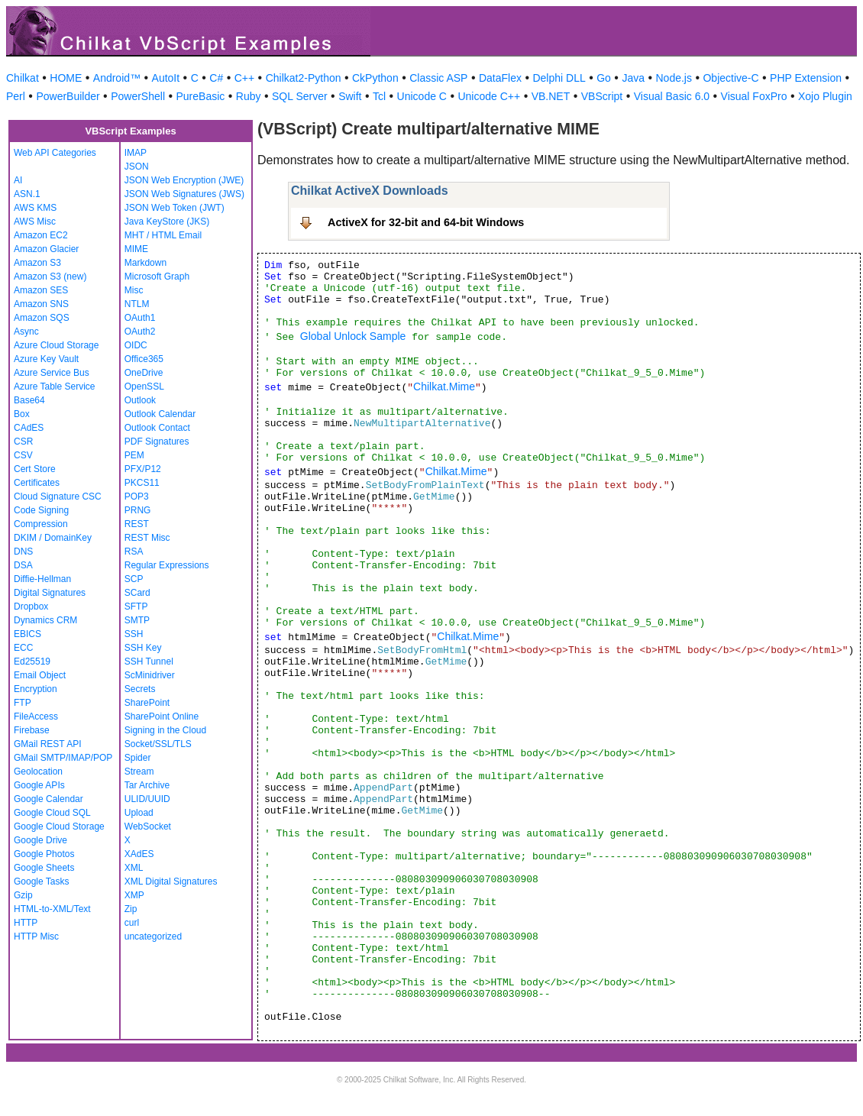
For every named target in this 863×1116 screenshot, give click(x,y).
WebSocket (147, 826)
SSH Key (143, 647)
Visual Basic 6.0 (671, 96)
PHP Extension (806, 78)
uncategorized (153, 936)
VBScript (601, 96)
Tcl (379, 96)
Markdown (145, 262)
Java (633, 78)
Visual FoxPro (754, 96)
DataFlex (500, 78)
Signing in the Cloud (165, 730)
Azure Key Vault (46, 359)
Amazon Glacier (46, 249)
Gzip (23, 895)
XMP (134, 895)
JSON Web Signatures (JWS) (184, 194)
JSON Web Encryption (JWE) (184, 180)
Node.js (674, 78)
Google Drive (40, 840)
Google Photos (44, 854)
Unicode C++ (488, 96)
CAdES (29, 427)
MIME (136, 249)
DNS (23, 551)
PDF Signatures (156, 441)
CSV (23, 455)
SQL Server (300, 96)
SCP (134, 579)
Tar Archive (147, 785)
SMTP (137, 620)
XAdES (139, 854)
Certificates (37, 482)
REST (136, 524)
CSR (23, 441)
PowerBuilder (67, 96)
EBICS (27, 634)
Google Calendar (48, 799)
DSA (23, 565)
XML (134, 867)
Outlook (140, 400)
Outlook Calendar (160, 414)
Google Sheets (44, 867)
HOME (66, 78)
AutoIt (166, 78)
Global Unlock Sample (353, 336)
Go (603, 78)
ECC (23, 647)
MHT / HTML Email (163, 235)
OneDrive (143, 372)
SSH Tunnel (148, 661)
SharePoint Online (161, 716)
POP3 (136, 496)
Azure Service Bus (51, 372)
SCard (137, 592)
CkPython (375, 78)
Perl (15, 96)
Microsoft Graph (156, 276)
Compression (41, 524)
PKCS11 (142, 482)
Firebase (32, 730)
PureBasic (200, 96)
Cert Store (35, 469)
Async (26, 331)
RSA (134, 551)
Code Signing (41, 510)
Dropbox (31, 606)
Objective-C (730, 78)
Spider (137, 757)
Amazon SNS (41, 304)
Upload (139, 812)
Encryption (35, 689)
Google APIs (39, 785)
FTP (22, 702)
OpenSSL (144, 386)
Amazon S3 (37, 262)
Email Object (40, 675)
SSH (134, 634)
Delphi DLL (558, 78)
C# (216, 78)
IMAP (135, 152)
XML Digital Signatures (171, 881)
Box (22, 414)
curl (131, 922)
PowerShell (138, 96)
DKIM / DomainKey (53, 537)
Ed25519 (32, 661)
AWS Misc (35, 221)
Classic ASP (438, 78)
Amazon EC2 (41, 235)
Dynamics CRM (45, 620)
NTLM (137, 304)
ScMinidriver (149, 675)
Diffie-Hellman (42, 579)
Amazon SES (41, 290)
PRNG (137, 510)
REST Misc (147, 537)
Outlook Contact (157, 427)
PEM (134, 455)
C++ (244, 78)
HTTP (25, 922)
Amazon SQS (41, 317)
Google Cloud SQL (52, 812)
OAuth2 (140, 331)
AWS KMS (35, 207)
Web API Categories (55, 152)
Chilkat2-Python (303, 78)
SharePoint (147, 702)
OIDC (135, 345)
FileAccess (36, 716)
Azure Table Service (54, 386)
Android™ (117, 78)
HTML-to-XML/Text (52, 909)
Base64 (29, 400)
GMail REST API (47, 744)
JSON (136, 166)
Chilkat (22, 78)
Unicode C (422, 96)
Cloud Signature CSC (58, 496)
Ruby (248, 96)
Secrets (140, 689)
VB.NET (551, 96)
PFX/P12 (142, 469)
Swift (349, 96)
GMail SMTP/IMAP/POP (63, 757)
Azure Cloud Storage (56, 345)
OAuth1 (140, 317)
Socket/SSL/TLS (158, 744)
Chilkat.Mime (444, 386)
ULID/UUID (147, 799)
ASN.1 (27, 194)
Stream (139, 771)
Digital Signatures (50, 592)
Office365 (143, 359)
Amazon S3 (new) (50, 276)
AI (18, 180)
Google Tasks (41, 881)
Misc (134, 290)
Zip (130, 909)
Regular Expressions (166, 565)
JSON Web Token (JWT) (174, 207)
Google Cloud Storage (59, 826)
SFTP (136, 606)
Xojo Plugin (825, 96)
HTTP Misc (36, 936)
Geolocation (38, 771)
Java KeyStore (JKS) (166, 221)
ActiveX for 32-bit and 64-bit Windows (426, 222)
